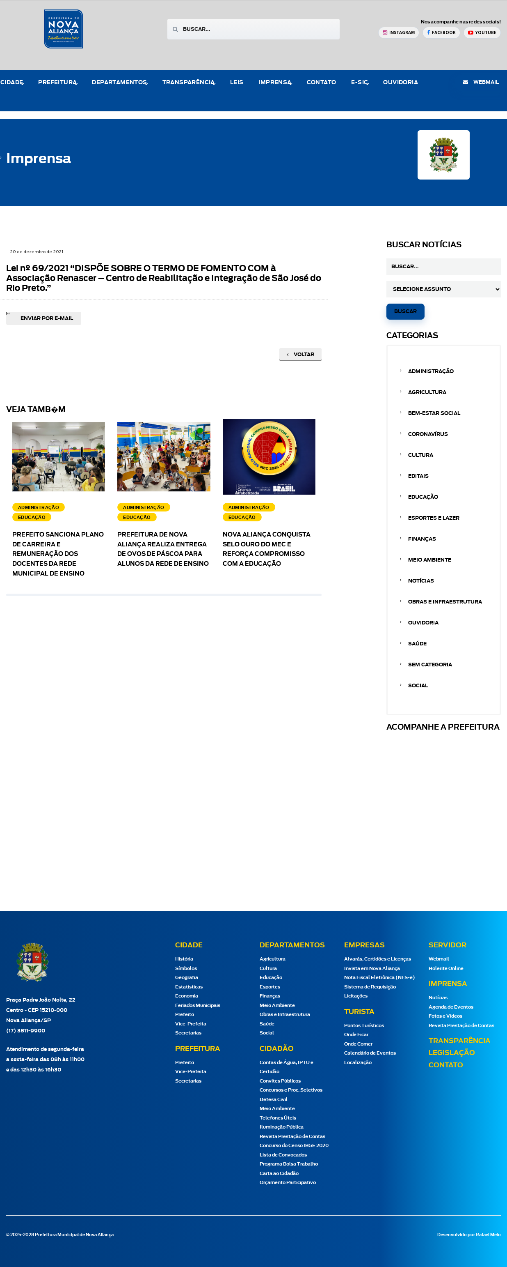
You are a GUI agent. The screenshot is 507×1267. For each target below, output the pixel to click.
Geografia (186, 977)
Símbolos (186, 968)
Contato (321, 82)
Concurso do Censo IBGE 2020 (294, 1145)
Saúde (417, 643)
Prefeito (184, 1014)
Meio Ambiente (429, 559)
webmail (481, 82)
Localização (358, 1062)
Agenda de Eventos (451, 1007)
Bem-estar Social (434, 413)
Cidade (11, 82)
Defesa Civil (274, 1099)
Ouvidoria (400, 82)
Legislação (452, 1053)
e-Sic (359, 82)
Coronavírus (428, 434)
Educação (423, 497)
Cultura (420, 455)
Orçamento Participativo (288, 1182)
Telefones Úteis (278, 1118)
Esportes (270, 987)
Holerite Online (446, 968)
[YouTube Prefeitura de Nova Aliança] (482, 33)
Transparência (188, 82)
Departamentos (119, 82)
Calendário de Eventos (370, 1053)
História (184, 959)
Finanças (422, 539)
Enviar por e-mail (47, 318)
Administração (431, 371)
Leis (237, 82)
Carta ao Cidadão (279, 1173)
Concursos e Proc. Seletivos (291, 1090)
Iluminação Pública (282, 1127)
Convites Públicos (280, 1081)
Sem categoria (430, 664)
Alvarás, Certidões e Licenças (377, 959)
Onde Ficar (356, 1034)
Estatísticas (189, 987)
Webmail (439, 959)
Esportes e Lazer (433, 518)
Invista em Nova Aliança (372, 968)
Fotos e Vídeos (445, 1016)
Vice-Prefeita (190, 1024)
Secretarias (188, 1033)
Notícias (421, 580)
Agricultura (427, 392)
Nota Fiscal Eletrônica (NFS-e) (379, 977)
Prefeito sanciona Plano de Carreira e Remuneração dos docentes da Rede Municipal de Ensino (58, 554)
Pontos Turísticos (364, 1025)
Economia (186, 996)
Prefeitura (57, 82)
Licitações (356, 996)
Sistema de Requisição (370, 987)
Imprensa (274, 82)
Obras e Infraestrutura (445, 601)
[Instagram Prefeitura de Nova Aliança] (398, 33)
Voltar (300, 354)
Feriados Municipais (197, 1005)
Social (418, 685)
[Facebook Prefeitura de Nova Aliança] (441, 33)
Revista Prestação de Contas (292, 1136)
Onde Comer (358, 1044)
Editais (418, 476)
